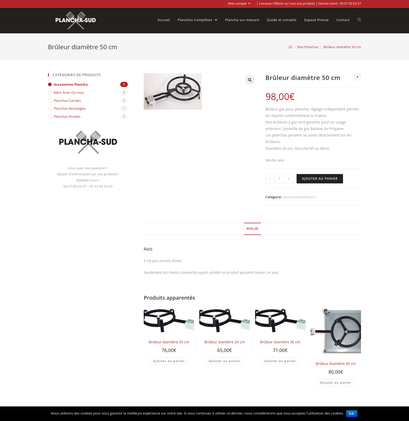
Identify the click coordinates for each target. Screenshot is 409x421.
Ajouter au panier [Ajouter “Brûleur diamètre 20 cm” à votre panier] (224, 361)
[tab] (252, 229)
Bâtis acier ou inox (69, 92)
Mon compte (239, 3)
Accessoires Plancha (299, 197)
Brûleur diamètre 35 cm (169, 341)
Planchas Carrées (67, 100)
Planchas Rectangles (70, 108)
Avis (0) (252, 228)
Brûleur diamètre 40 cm (336, 363)
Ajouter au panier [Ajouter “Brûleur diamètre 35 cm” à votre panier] (169, 361)
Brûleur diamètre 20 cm (224, 341)
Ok (351, 414)
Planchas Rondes (67, 116)
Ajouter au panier (320, 178)
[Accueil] (290, 47)
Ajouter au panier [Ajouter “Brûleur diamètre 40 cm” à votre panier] (336, 382)
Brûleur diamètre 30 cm (280, 341)
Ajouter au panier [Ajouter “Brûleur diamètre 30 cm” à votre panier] (280, 361)
